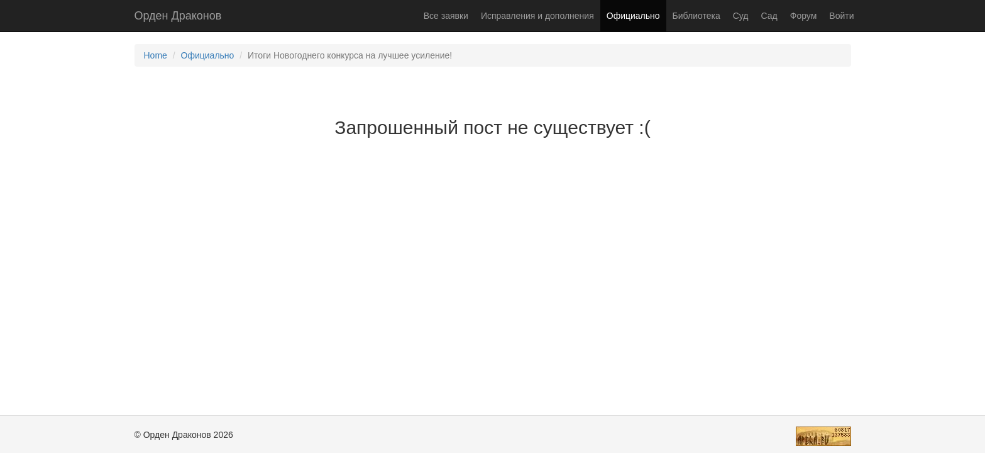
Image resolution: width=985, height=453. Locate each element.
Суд (741, 16)
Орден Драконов (178, 15)
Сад (769, 16)
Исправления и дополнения (537, 16)
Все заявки (446, 16)
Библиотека (696, 16)
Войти (841, 16)
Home (155, 55)
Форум (803, 16)
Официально (633, 16)
